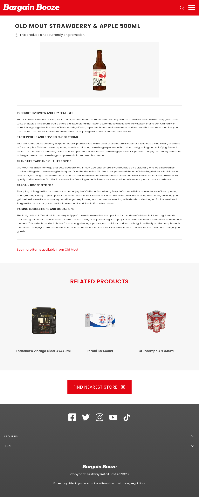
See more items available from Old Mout (48, 250)
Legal (8, 446)
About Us (11, 436)
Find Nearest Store (99, 387)
